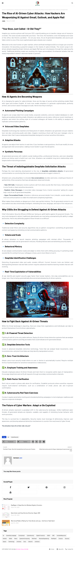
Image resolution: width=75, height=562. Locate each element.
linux (25, 541)
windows (37, 541)
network (30, 541)
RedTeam (34, 538)
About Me (60, 549)
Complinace (22, 535)
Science (61, 538)
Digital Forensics (40, 535)
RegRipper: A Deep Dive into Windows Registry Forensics (26, 505)
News (15, 538)
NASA (10, 538)
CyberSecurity (9, 9)
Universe (19, 541)
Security (67, 538)
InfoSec (5, 538)
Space (4, 541)
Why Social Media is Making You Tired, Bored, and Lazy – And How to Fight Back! (33, 521)
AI (8, 437)
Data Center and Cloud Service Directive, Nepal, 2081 (25, 513)
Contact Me (69, 549)
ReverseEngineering (44, 538)
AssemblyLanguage (11, 535)
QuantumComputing (24, 538)
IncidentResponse (61, 535)
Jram (3, 21)
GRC (53, 535)
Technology (11, 541)
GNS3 (48, 535)
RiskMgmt (53, 538)
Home (3, 9)
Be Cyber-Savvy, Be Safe (22, 549)
